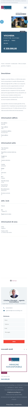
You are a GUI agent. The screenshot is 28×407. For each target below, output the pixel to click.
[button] (24, 349)
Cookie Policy (18, 404)
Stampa (13, 280)
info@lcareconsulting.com (14, 392)
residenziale (14, 63)
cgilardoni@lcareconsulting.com (14, 310)
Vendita (4, 372)
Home (2, 63)
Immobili (7, 63)
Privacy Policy (10, 404)
